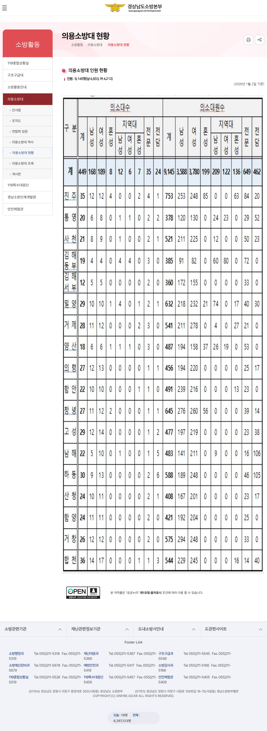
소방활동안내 (17, 87)
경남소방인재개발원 (21, 197)
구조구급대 (15, 75)
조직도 (16, 121)
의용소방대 (15, 99)
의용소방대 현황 (23, 153)
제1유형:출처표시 (151, 593)
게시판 (16, 174)
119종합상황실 (18, 63)
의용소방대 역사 (23, 142)
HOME (64, 45)
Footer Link (133, 642)
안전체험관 (15, 209)
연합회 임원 (20, 131)
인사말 (16, 110)
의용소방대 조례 (23, 163)
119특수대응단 (18, 185)
